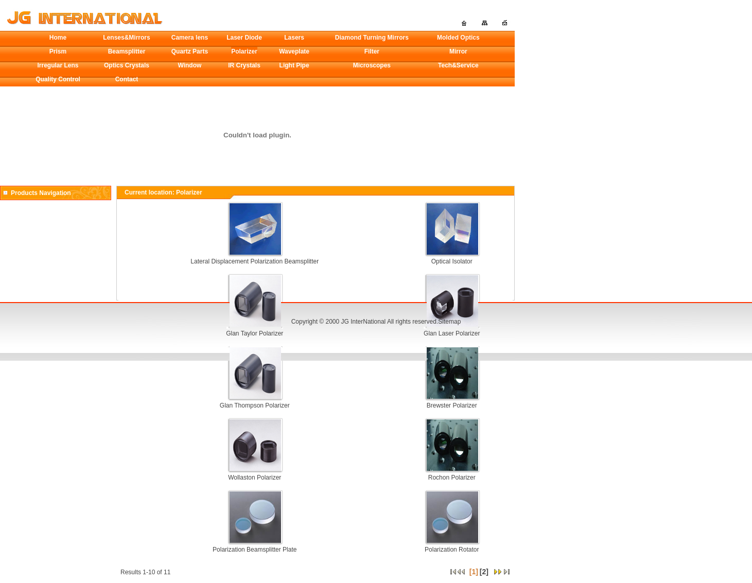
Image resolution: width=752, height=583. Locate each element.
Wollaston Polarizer (254, 477)
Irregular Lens (58, 65)
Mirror (458, 51)
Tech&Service (458, 65)
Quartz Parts (189, 51)
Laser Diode (244, 37)
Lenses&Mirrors (126, 37)
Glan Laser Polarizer (452, 333)
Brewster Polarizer (452, 405)
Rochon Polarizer (452, 477)
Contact (126, 79)
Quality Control (58, 79)
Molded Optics (458, 37)
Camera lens (189, 37)
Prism (57, 51)
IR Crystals (244, 65)
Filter (371, 51)
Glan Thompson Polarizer (255, 405)
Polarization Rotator (452, 549)
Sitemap (449, 321)
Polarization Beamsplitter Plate (254, 549)
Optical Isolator (452, 261)
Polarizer (244, 51)
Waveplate (294, 51)
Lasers (294, 37)
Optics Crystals (126, 65)
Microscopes (372, 65)
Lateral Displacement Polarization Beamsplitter (254, 261)
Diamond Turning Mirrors (372, 37)
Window (189, 65)
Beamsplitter (127, 51)
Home (57, 37)
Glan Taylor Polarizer (254, 333)
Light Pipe (294, 65)
